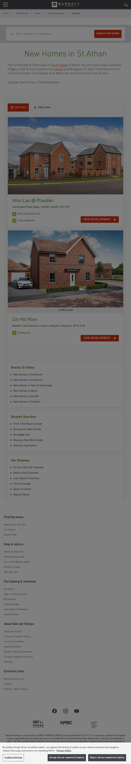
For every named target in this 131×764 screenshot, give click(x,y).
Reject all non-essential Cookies (107, 758)
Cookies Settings (13, 758)
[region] (65, 753)
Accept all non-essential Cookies (66, 758)
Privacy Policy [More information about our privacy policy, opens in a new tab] (64, 751)
